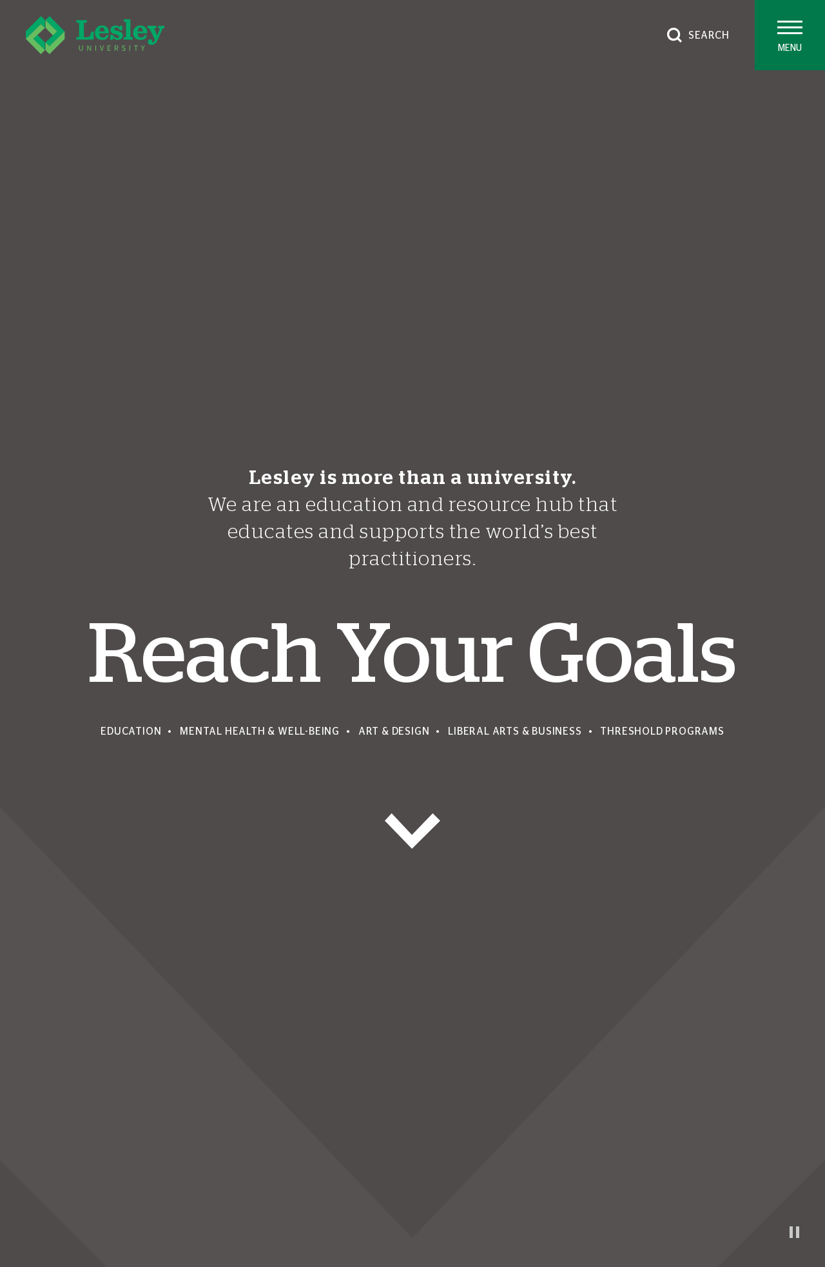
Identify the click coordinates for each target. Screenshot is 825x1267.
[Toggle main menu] (790, 35)
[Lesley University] (95, 35)
